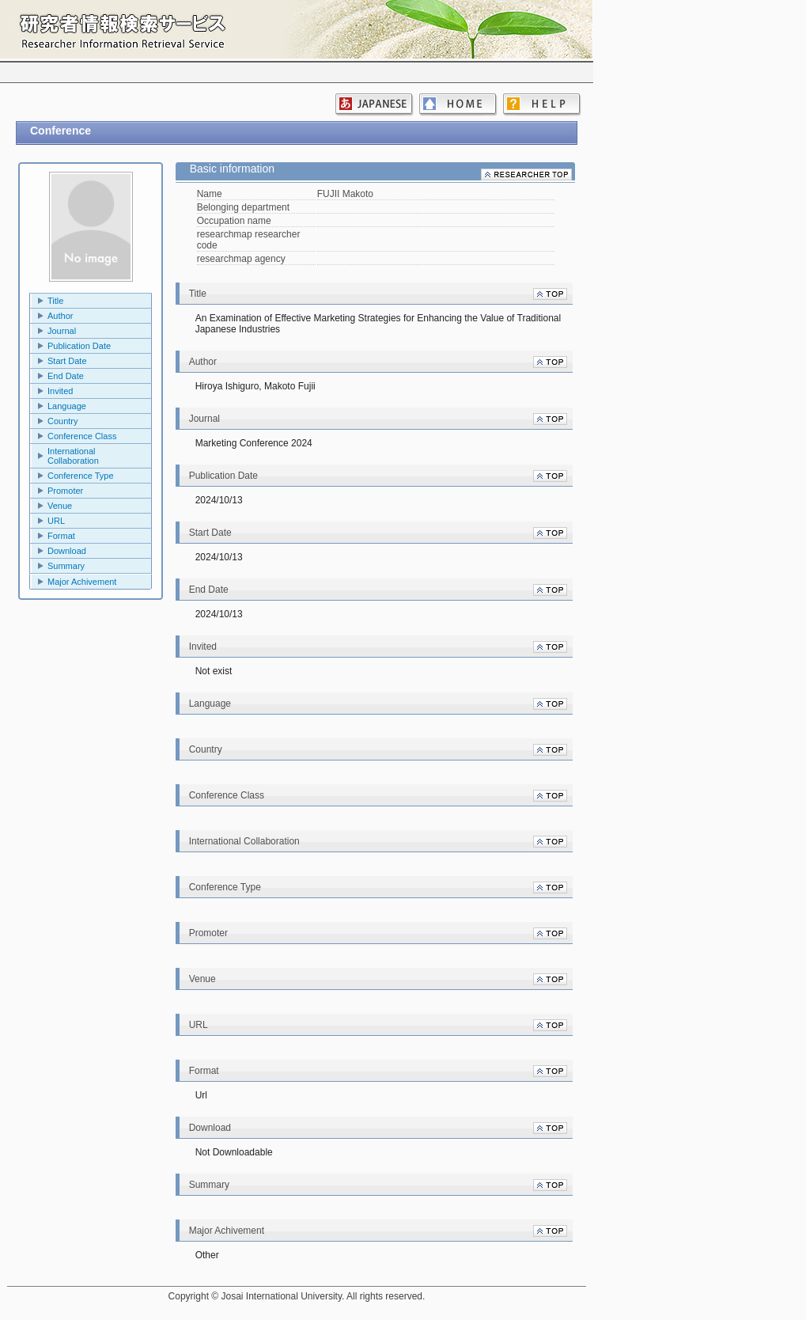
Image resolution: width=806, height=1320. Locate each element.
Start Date (67, 361)
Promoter (65, 490)
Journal (61, 331)
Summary (66, 566)
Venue (59, 505)
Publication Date (79, 346)
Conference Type (80, 475)
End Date (65, 376)
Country (62, 421)
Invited (60, 391)
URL (56, 520)
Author (60, 316)
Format (61, 536)
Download (66, 551)
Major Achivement (81, 581)
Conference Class (81, 436)
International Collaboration (73, 455)
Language (66, 406)
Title (55, 300)
